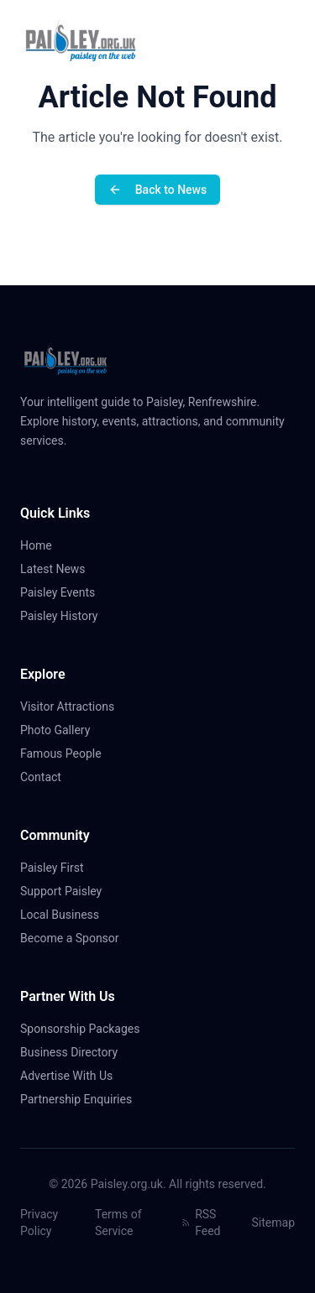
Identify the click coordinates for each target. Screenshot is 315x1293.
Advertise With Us (66, 1075)
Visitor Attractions (74, 706)
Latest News (59, 569)
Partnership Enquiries (82, 1099)
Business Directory (69, 1052)
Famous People (67, 753)
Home (43, 545)
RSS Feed (201, 1222)
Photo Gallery (61, 730)
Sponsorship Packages (79, 1028)
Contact (47, 777)
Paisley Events (64, 592)
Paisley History (65, 616)
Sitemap (273, 1222)
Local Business (66, 914)
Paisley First (58, 867)
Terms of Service (118, 1222)
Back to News (157, 189)
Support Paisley (67, 891)
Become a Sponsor (69, 938)
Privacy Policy (39, 1222)
